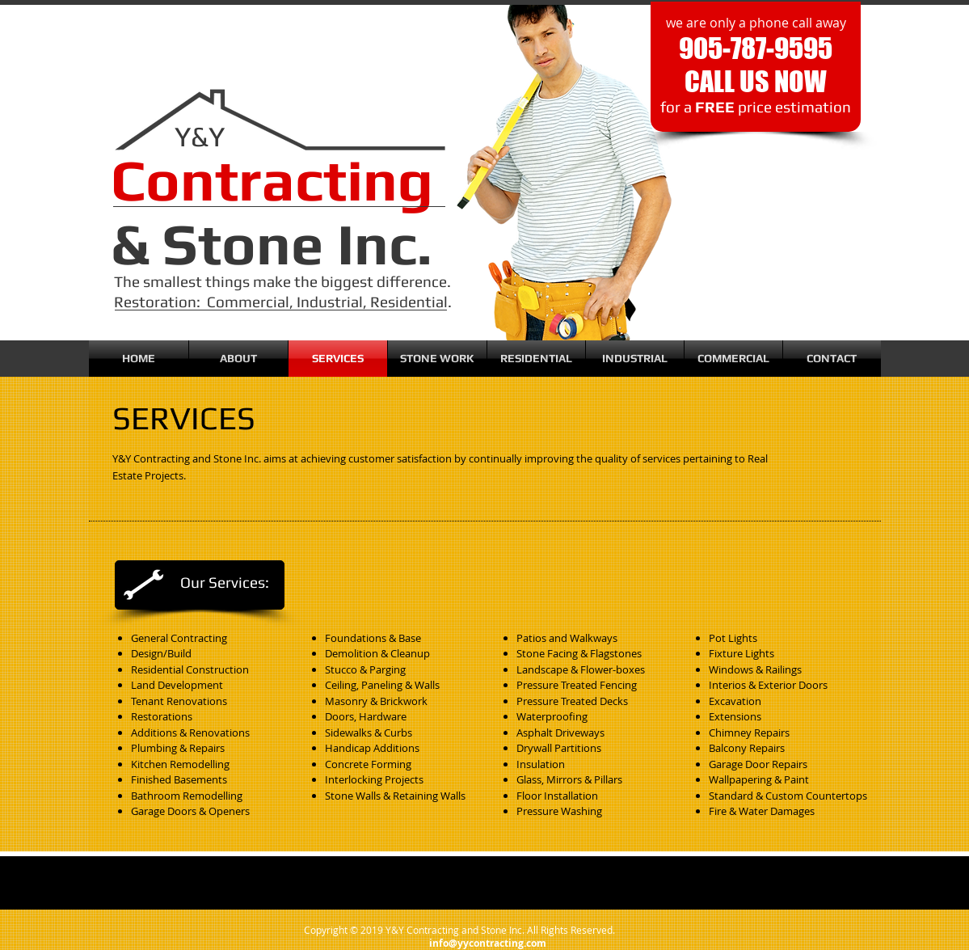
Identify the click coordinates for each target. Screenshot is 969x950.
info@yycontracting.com (487, 943)
